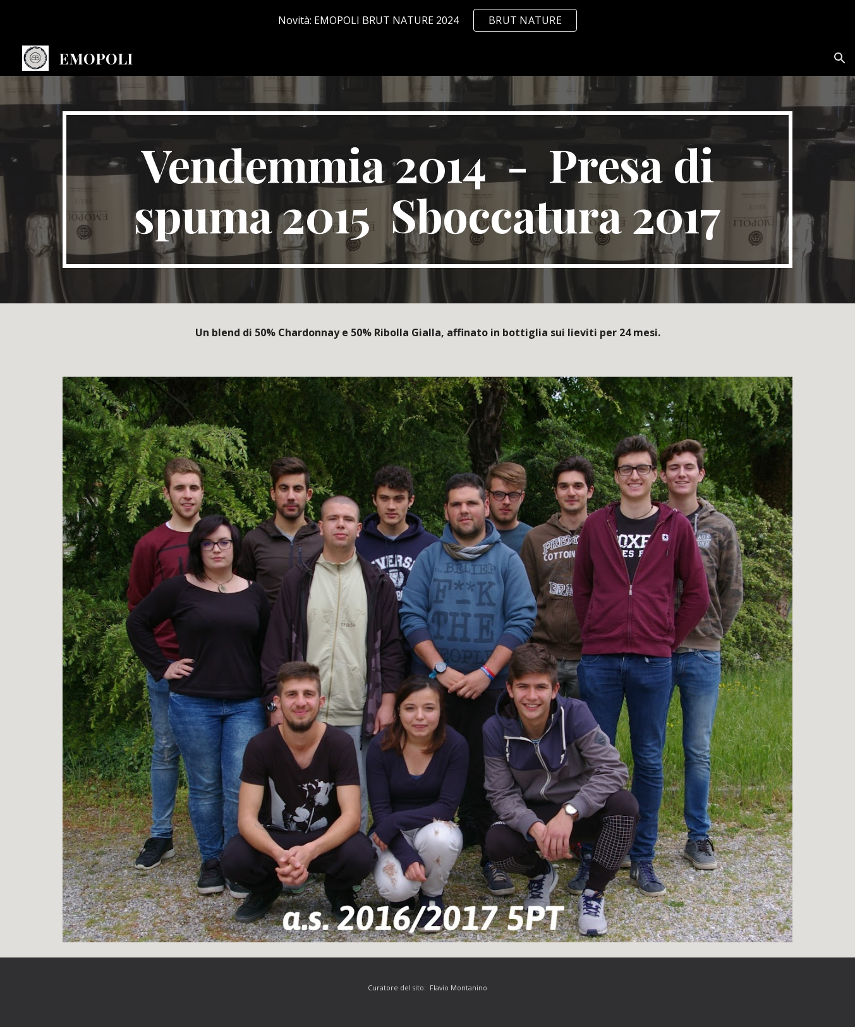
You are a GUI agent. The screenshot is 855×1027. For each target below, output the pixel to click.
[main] (427, 189)
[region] (427, 20)
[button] (840, 58)
